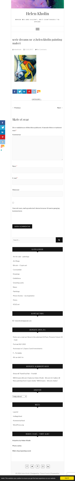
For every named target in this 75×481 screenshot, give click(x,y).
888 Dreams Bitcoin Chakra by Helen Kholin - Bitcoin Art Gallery (35, 378)
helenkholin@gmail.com (21, 321)
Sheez (15, 373)
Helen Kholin (37, 13)
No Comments (42, 49)
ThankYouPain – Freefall (28, 373)
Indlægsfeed (17, 416)
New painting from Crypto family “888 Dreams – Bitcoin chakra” (35, 381)
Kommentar (16, 135)
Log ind (15, 412)
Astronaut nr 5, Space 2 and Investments (27, 348)
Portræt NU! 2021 (19, 344)
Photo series (17, 446)
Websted (15, 190)
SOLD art (16, 304)
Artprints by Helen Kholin (21, 440)
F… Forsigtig (17, 353)
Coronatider (17, 270)
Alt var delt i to (18, 357)
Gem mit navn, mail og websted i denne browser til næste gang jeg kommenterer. (36, 209)
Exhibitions (17, 278)
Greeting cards (18, 283)
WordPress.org (18, 425)
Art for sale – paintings (21, 257)
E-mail (15, 178)
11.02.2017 (28, 49)
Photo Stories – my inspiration (23, 296)
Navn (14, 166)
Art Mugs (16, 261)
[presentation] (29, 218)
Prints (15, 300)
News (15, 287)
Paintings (16, 291)
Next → (60, 108)
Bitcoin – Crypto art (20, 265)
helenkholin (17, 49)
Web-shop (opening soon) (21, 451)
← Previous (16, 108)
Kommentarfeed (19, 420)
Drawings (16, 274)
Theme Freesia (45, 473)
